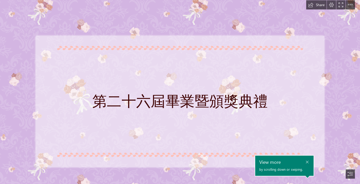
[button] (316, 4)
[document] (180, 92)
